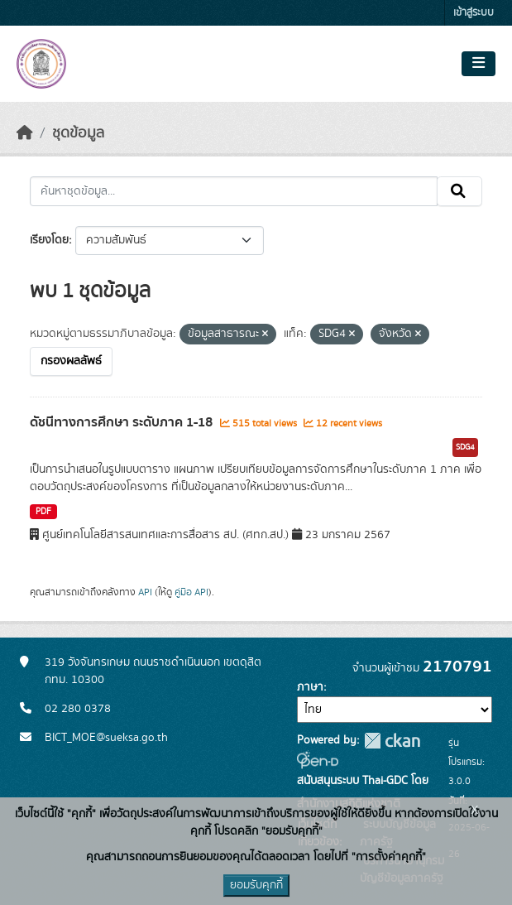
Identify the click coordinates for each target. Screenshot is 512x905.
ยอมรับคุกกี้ (256, 885)
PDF (43, 511)
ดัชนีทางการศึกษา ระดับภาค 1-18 (123, 422)
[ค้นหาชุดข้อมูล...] (234, 191)
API (145, 592)
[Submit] (459, 191)
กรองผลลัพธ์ (71, 361)
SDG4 (465, 447)
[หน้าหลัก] (25, 133)
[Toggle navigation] (478, 63)
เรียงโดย (49, 240)
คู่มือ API (191, 592)
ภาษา (310, 687)
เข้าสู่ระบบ (473, 13)
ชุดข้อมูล (78, 133)
